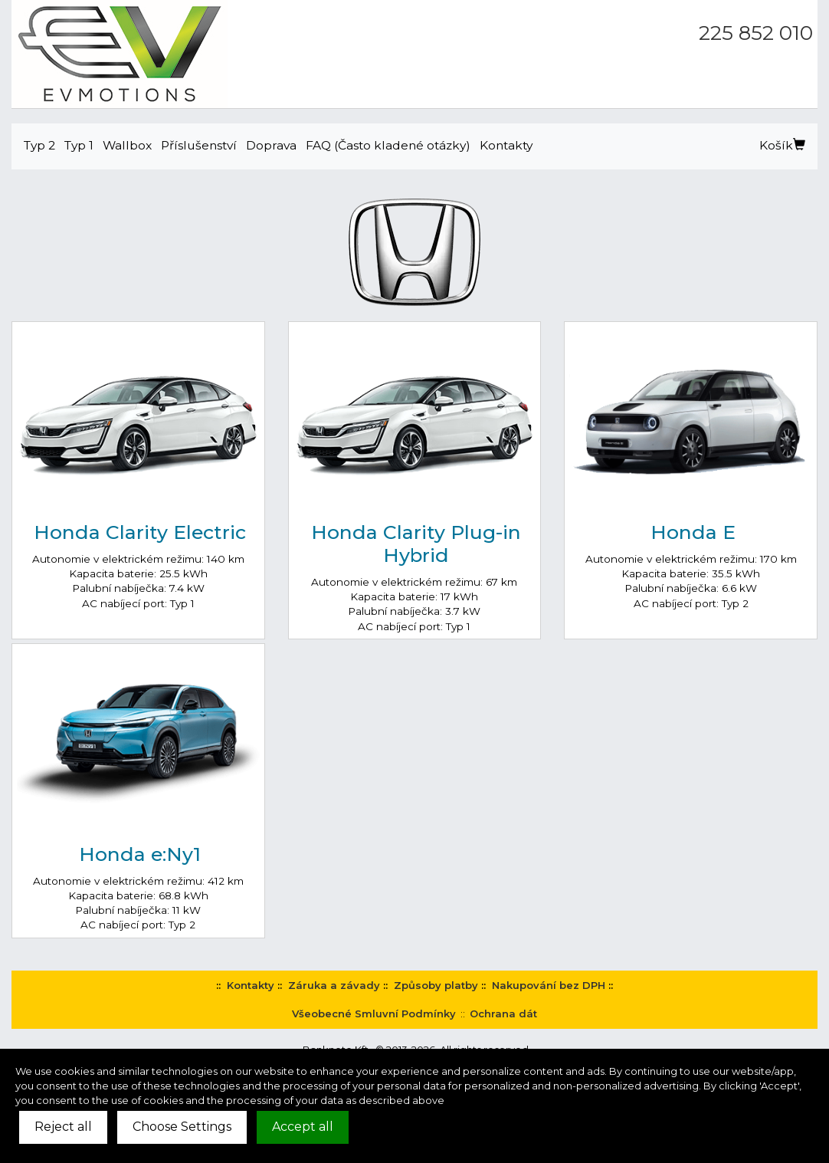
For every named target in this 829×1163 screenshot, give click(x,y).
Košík (782, 145)
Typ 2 (39, 145)
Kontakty (506, 145)
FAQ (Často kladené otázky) (388, 145)
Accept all (302, 1126)
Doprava (271, 145)
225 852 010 (756, 33)
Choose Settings (182, 1126)
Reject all (63, 1126)
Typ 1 (78, 145)
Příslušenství (199, 145)
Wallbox (127, 145)
